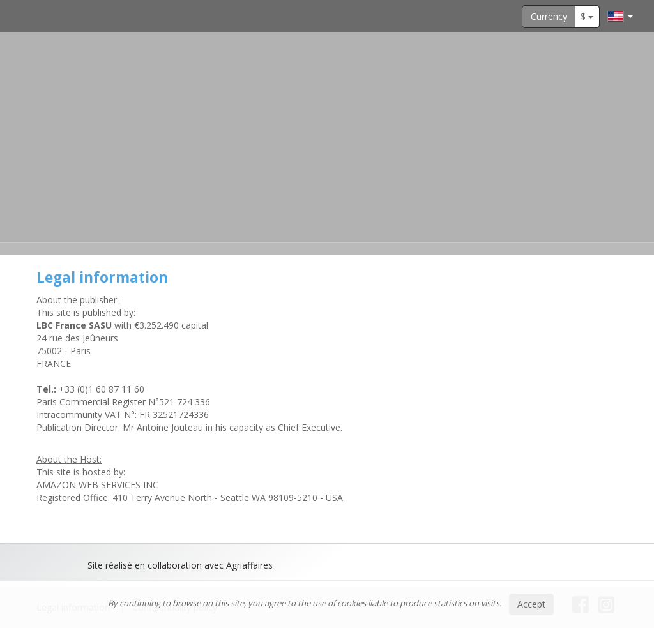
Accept (531, 604)
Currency (549, 16)
